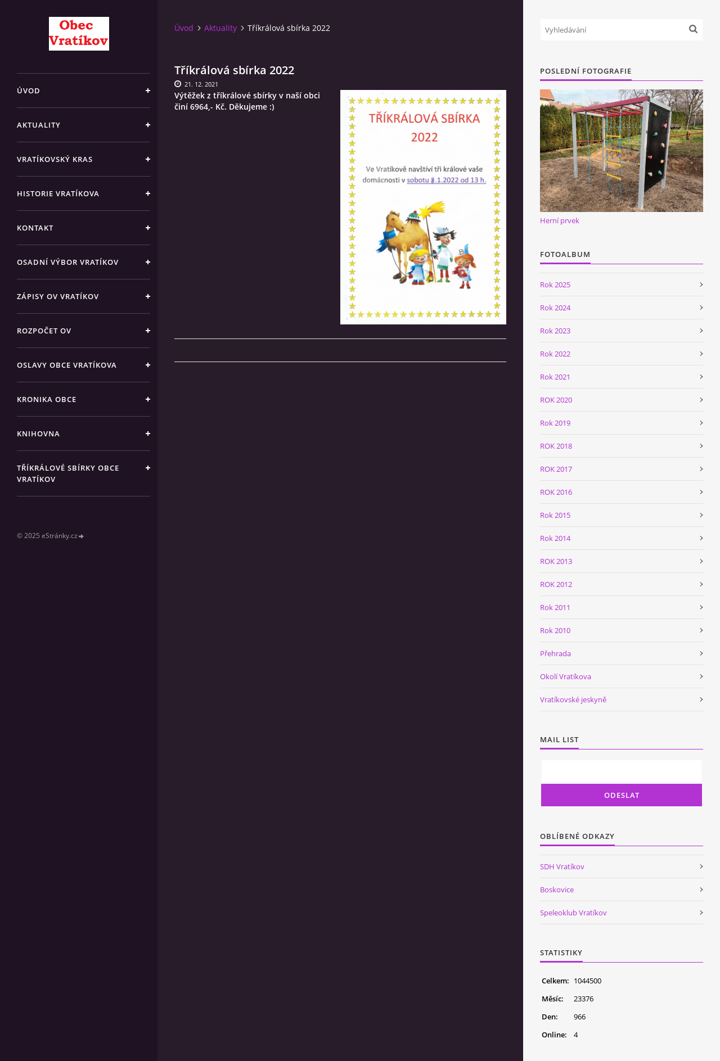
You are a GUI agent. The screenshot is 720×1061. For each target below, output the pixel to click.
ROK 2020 (556, 400)
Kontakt (35, 228)
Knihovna (38, 433)
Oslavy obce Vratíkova (67, 365)
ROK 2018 (556, 446)
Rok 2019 (555, 423)
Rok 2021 (555, 377)
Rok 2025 (555, 284)
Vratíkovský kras (55, 159)
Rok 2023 (555, 331)
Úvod (28, 90)
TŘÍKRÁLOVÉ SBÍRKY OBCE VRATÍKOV (68, 473)
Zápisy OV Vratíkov (58, 296)
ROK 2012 (556, 584)
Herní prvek (559, 220)
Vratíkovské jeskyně (573, 699)
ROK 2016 (556, 492)
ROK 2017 (556, 469)
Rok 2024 (555, 308)
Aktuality (39, 125)
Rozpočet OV (44, 331)
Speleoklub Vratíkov (573, 913)
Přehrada (555, 653)
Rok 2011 (555, 607)
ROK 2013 (556, 561)
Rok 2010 (555, 630)
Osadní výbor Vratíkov (68, 262)
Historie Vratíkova (58, 193)
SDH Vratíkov (562, 866)
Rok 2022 (555, 354)
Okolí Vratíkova (565, 676)
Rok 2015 (555, 515)
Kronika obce (46, 399)
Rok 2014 (555, 538)
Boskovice (557, 889)
